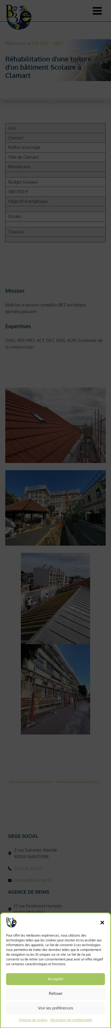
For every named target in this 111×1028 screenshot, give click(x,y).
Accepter (55, 985)
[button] (102, 929)
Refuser (55, 1000)
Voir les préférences (55, 1014)
